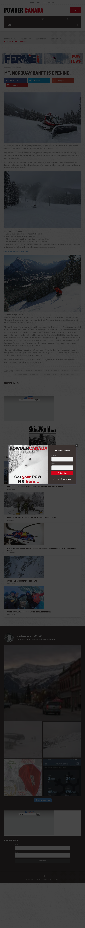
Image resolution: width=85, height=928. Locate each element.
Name (53, 492)
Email (53, 500)
